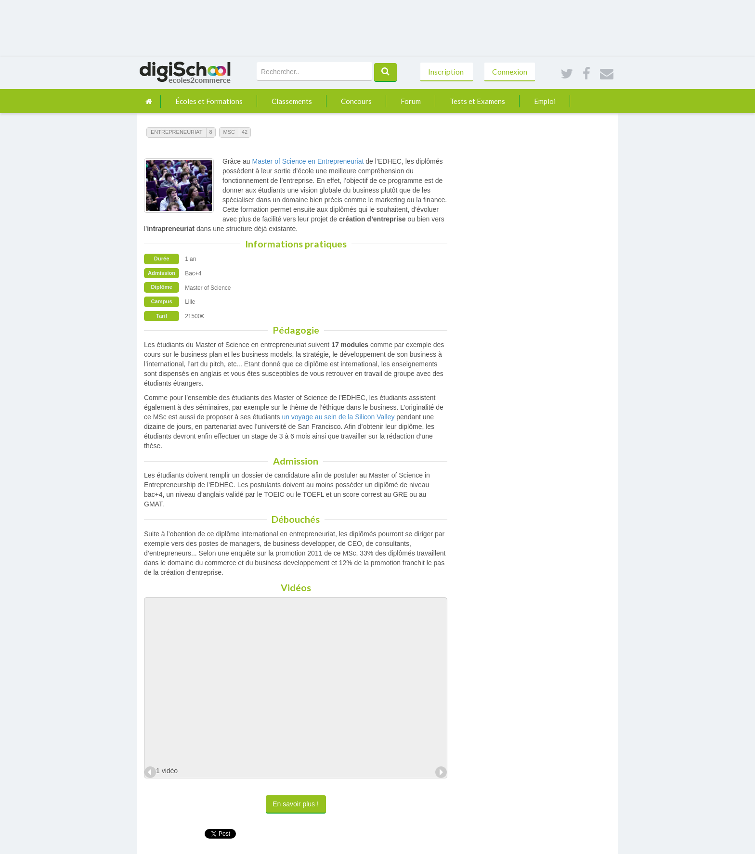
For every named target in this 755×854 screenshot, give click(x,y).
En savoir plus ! (296, 804)
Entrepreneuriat (176, 132)
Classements (292, 101)
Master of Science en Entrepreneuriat (308, 161)
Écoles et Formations (209, 101)
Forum (411, 101)
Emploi (545, 101)
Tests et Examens (477, 101)
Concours (356, 101)
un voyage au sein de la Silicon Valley (338, 417)
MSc (229, 132)
